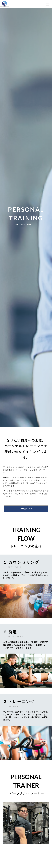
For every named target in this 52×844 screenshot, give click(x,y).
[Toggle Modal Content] (48, 4)
